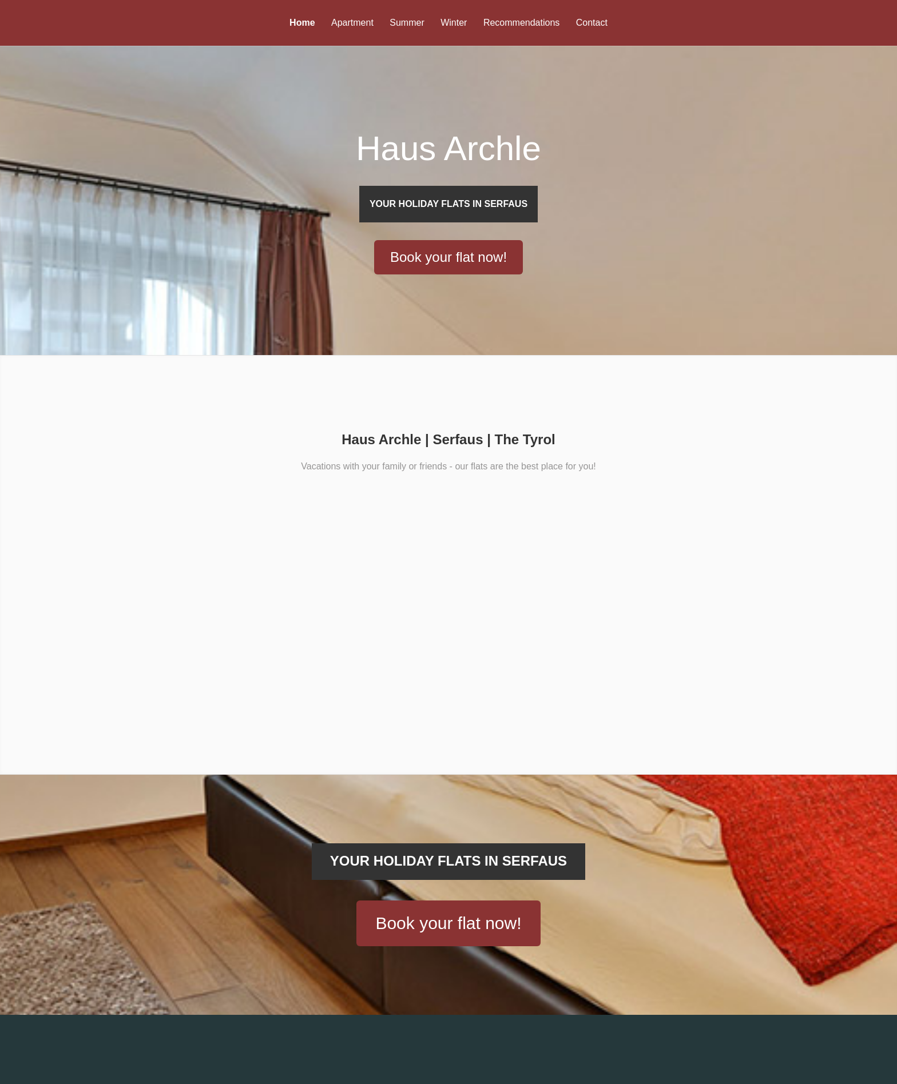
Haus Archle (448, 160)
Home (302, 22)
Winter (453, 22)
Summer (407, 22)
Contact (592, 22)
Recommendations (521, 22)
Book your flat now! (448, 984)
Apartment (352, 22)
